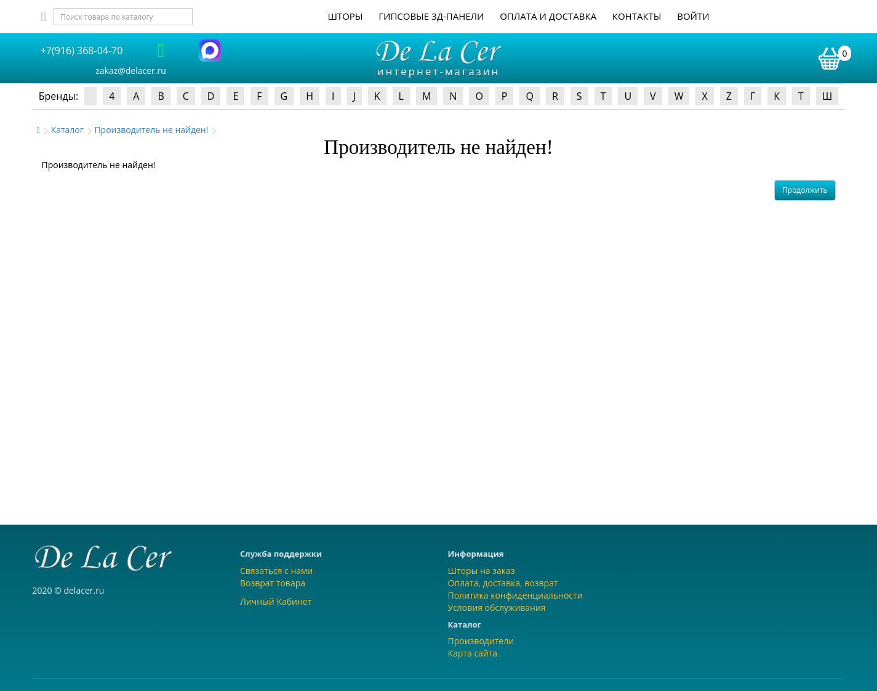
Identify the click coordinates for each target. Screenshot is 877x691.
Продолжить (804, 190)
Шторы (344, 16)
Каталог (67, 129)
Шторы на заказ (481, 570)
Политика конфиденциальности (515, 595)
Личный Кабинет (275, 601)
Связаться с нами (276, 570)
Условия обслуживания (497, 607)
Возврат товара (272, 583)
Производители (481, 641)
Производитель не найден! (151, 129)
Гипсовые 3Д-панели (431, 16)
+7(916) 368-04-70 (82, 50)
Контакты (637, 16)
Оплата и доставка (548, 16)
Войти (693, 16)
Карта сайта (473, 653)
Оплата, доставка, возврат (503, 583)
